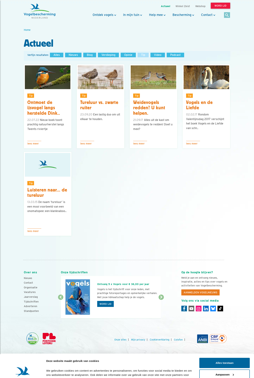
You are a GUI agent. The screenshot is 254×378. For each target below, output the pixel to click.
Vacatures (30, 292)
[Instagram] (198, 308)
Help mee (156, 15)
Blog (90, 55)
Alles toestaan (225, 340)
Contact (207, 15)
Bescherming (182, 15)
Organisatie (30, 287)
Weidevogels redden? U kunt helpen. (149, 108)
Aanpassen (225, 352)
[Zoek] (227, 15)
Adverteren (30, 306)
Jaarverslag (31, 296)
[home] (40, 11)
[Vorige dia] (60, 308)
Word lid (105, 304)
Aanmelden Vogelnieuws (200, 292)
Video (157, 55)
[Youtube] (191, 308)
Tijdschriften (31, 301)
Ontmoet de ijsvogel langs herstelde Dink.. (43, 108)
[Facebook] (184, 308)
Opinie (128, 55)
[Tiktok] (220, 308)
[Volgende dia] (161, 308)
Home (27, 29)
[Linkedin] (206, 308)
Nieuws (73, 55)
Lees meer (33, 143)
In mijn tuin (131, 15)
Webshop (200, 6)
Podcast (175, 55)
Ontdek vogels (103, 15)
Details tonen (54, 371)
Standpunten (31, 311)
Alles (56, 55)
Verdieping (108, 55)
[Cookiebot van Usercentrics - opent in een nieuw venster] (22, 371)
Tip (143, 55)
